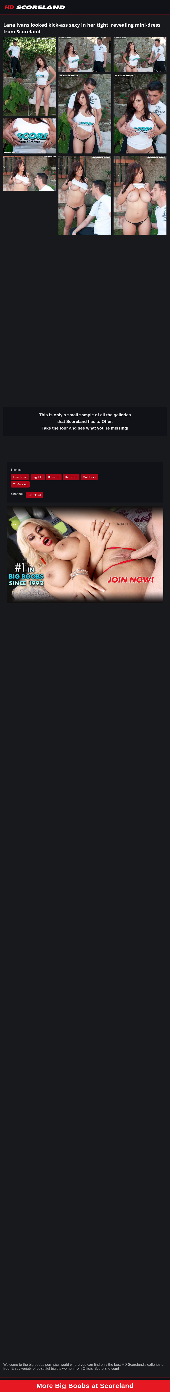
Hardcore (71, 477)
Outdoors (89, 477)
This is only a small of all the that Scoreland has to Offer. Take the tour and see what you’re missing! (85, 421)
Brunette (53, 477)
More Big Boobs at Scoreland (85, 1385)
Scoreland (34, 495)
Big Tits (37, 477)
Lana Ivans (20, 477)
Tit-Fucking (20, 484)
